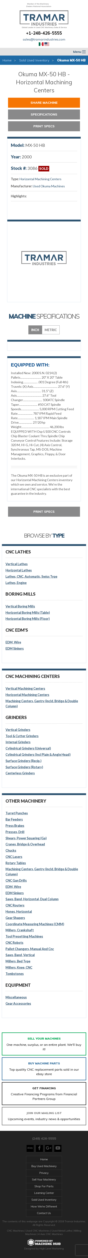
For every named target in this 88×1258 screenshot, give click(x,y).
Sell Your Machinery (44, 1179)
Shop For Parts (44, 1186)
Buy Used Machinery (44, 1166)
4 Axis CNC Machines (50, 1234)
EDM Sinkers (15, 648)
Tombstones (15, 974)
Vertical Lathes (17, 564)
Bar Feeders (14, 819)
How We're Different (44, 1206)
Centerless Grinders (20, 773)
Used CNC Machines (38, 1230)
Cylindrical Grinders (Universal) (28, 748)
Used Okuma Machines (49, 186)
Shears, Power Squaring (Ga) (26, 838)
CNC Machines (16, 1230)
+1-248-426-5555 (44, 33)
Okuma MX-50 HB (71, 60)
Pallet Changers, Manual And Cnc (30, 949)
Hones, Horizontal (19, 911)
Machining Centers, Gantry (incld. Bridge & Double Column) (42, 703)
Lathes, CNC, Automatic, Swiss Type (31, 576)
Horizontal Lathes (19, 570)
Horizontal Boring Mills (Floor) (28, 619)
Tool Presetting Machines (24, 936)
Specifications (44, 114)
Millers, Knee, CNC (19, 967)
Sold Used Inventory (34, 60)
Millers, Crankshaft (20, 930)
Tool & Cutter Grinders (22, 736)
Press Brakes (15, 826)
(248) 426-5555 (44, 1138)
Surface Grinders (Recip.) (23, 761)
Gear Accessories (18, 1003)
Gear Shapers (15, 918)
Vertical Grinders (18, 730)
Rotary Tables (16, 863)
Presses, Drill (15, 832)
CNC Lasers (14, 857)
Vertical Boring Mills (20, 606)
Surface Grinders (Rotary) (24, 767)
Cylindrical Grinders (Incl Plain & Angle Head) (38, 755)
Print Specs (44, 126)
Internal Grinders (18, 742)
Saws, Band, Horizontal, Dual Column (32, 899)
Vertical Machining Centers (25, 688)
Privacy (44, 1173)
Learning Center (44, 1193)
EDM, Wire (13, 642)
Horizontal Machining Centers (40, 179)
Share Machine (44, 103)
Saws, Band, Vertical (20, 955)
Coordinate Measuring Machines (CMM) (35, 924)
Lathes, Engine (16, 583)
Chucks (11, 850)
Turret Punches (17, 813)
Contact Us (44, 1213)
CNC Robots (14, 943)
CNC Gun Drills (16, 880)
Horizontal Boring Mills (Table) (28, 613)
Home (7, 60)
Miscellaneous (16, 997)
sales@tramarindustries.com (44, 39)
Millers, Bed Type (18, 961)
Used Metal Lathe (62, 1230)
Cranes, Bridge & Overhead (25, 844)
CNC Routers (15, 905)
